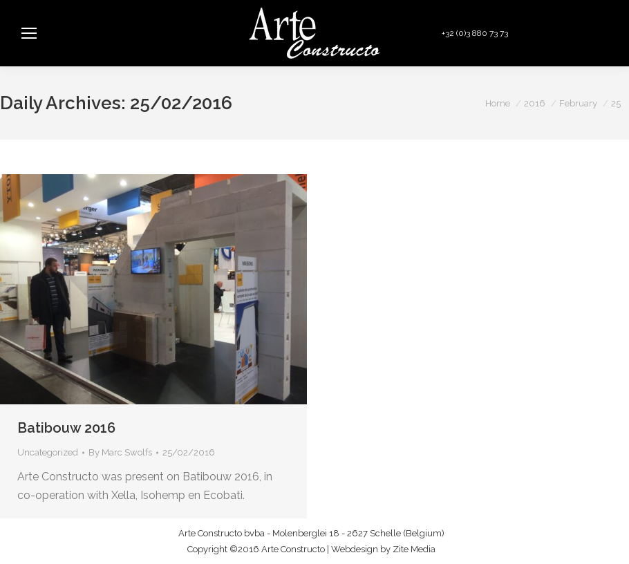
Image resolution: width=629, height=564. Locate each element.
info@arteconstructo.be (565, 33)
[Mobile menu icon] (29, 33)
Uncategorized (47, 452)
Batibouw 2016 (66, 428)
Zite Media (414, 549)
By (120, 452)
